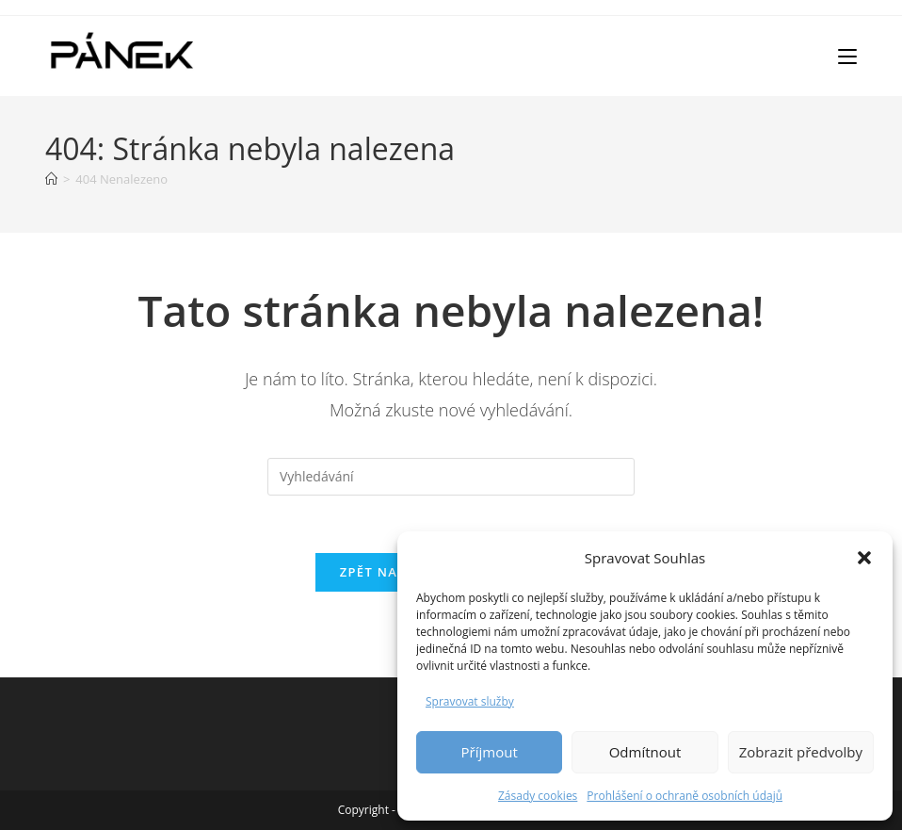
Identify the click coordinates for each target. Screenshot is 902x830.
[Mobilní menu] (847, 55)
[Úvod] (51, 179)
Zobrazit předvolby (800, 751)
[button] (864, 557)
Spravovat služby (470, 701)
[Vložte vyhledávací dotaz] (451, 477)
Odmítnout (645, 751)
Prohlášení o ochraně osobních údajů (684, 796)
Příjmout (489, 751)
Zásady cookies (537, 796)
